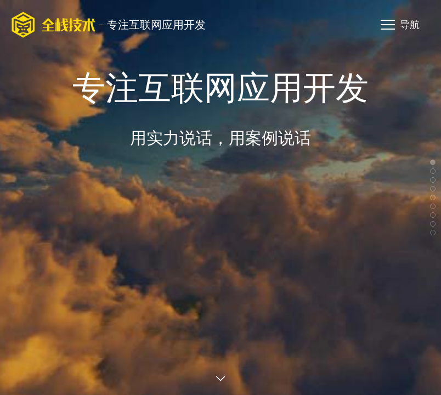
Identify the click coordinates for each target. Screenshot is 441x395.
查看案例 (220, 378)
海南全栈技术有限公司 (53, 24)
